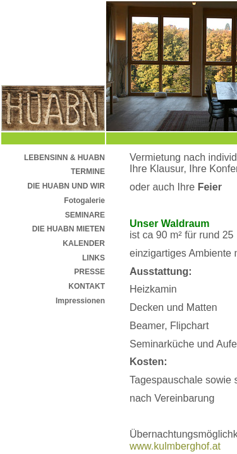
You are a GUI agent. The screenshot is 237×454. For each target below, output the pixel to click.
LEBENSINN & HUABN (64, 157)
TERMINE (88, 171)
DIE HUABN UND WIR (66, 186)
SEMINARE (85, 215)
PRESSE (89, 271)
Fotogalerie (84, 200)
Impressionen (80, 300)
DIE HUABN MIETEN (68, 228)
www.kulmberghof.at (175, 446)
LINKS (93, 257)
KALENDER (84, 243)
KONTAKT (86, 286)
